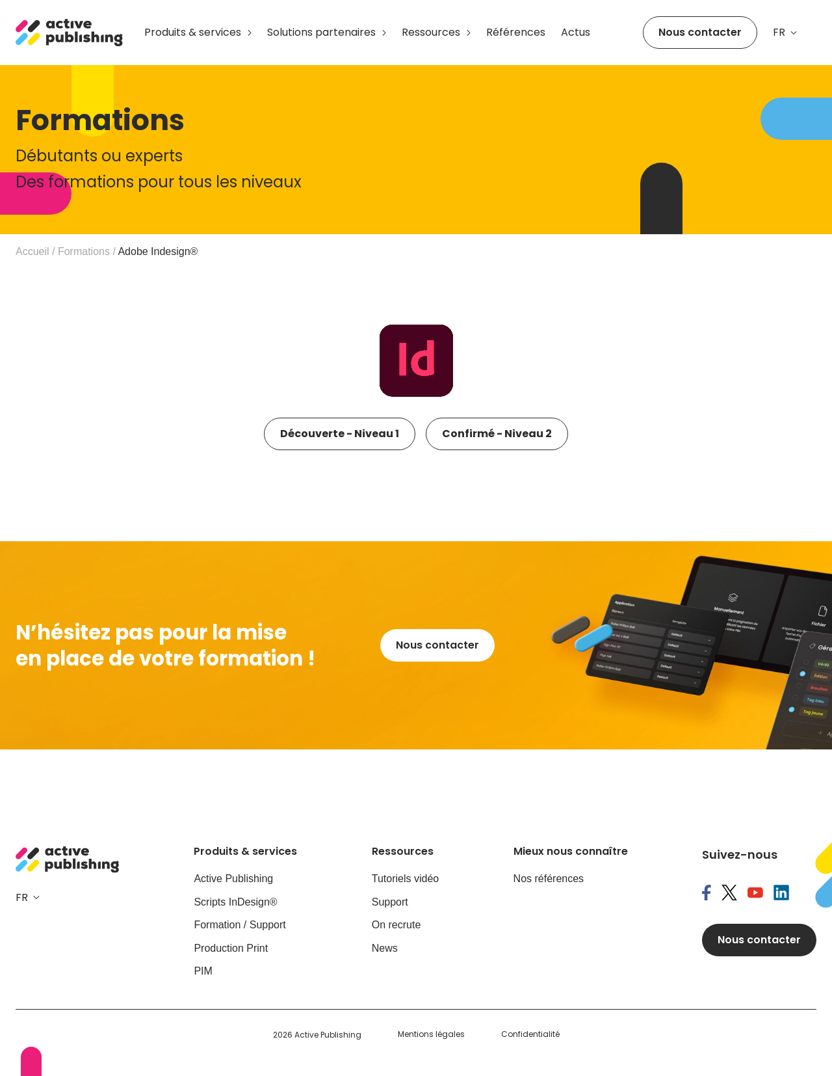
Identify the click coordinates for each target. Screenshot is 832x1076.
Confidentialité (530, 1034)
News (385, 948)
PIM (203, 970)
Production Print (231, 948)
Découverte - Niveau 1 (339, 433)
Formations (84, 251)
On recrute (396, 924)
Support (390, 902)
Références (515, 32)
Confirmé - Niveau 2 (497, 433)
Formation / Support (239, 924)
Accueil (32, 251)
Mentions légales (431, 1034)
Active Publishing (233, 878)
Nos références (549, 878)
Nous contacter (700, 32)
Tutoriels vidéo (405, 878)
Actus (575, 32)
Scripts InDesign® (235, 902)
